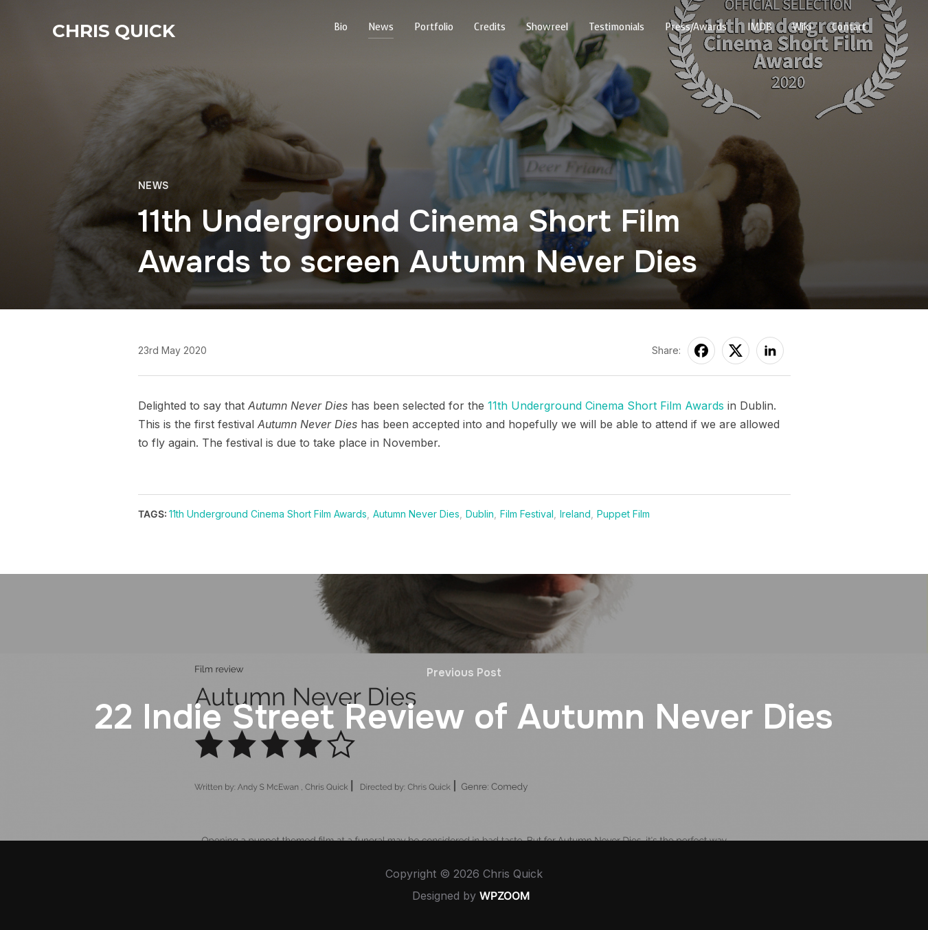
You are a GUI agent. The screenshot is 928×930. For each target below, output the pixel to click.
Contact (849, 27)
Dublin (480, 514)
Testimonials (616, 27)
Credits (490, 27)
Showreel (547, 27)
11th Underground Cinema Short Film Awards (606, 405)
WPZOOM (504, 896)
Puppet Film (623, 514)
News (381, 27)
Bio (341, 27)
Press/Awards (696, 27)
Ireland (575, 514)
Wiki (802, 27)
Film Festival (527, 514)
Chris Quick (113, 31)
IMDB (759, 27)
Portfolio (433, 27)
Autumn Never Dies (416, 514)
